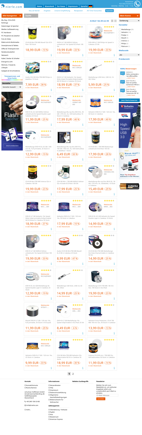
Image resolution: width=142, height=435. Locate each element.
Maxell (123, 38)
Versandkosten (55, 385)
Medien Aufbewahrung (9, 29)
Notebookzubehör (8, 52)
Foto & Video (6, 39)
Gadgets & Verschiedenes (10, 71)
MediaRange (126, 29)
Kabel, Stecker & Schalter (10, 58)
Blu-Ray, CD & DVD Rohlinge (8, 21)
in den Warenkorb (63, 53)
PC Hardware (6, 32)
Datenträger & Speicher (10, 26)
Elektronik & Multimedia (10, 42)
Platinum (124, 46)
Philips (123, 43)
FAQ (51, 388)
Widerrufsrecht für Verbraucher (56, 401)
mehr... (28, 410)
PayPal (52, 412)
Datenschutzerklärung (57, 392)
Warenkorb (49, 6)
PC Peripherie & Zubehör (10, 36)
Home (39, 6)
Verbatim (125, 32)
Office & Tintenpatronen (10, 49)
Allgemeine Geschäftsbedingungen (58, 396)
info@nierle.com (31, 405)
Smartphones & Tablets (9, 45)
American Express (56, 419)
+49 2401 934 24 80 (32, 401)
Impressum (73, 6)
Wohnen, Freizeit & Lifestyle (8, 66)
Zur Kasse (61, 6)
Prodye (123, 35)
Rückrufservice (31, 388)
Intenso (124, 41)
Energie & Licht (7, 62)
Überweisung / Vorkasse (58, 410)
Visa (51, 414)
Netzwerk (4, 55)
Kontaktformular (31, 385)
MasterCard (53, 417)
